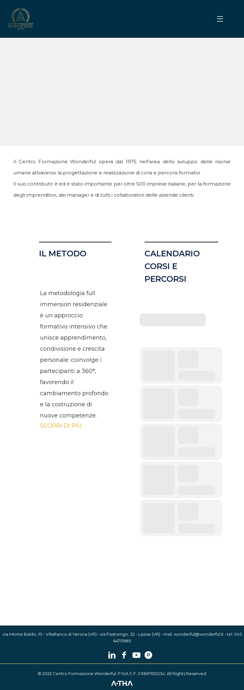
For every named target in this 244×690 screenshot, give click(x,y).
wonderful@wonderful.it (199, 634)
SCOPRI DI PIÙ (61, 425)
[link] (20, 19)
